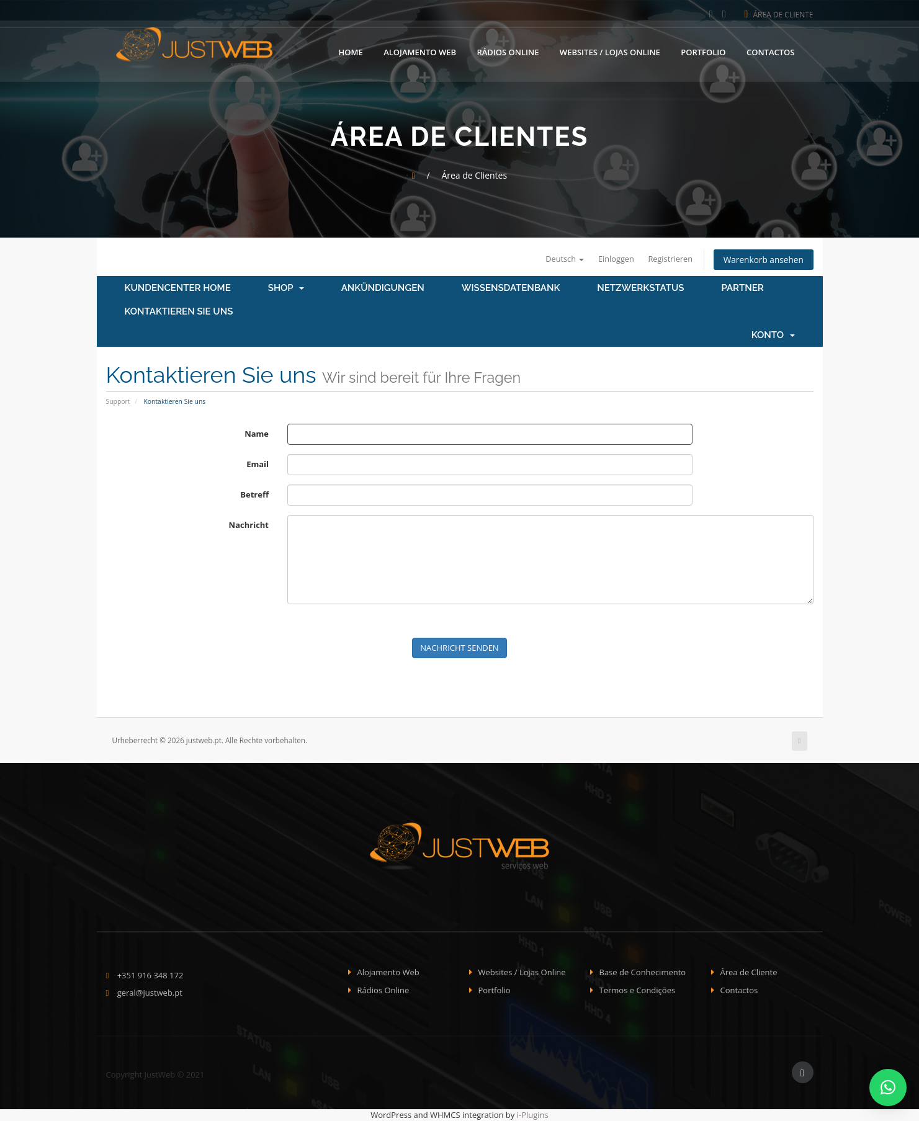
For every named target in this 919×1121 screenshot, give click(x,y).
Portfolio (703, 51)
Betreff (254, 494)
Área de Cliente (779, 14)
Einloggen (611, 258)
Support (118, 401)
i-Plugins (533, 1115)
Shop (286, 288)
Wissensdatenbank (511, 288)
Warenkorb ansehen (762, 260)
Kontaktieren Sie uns (179, 312)
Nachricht (249, 524)
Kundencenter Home (178, 288)
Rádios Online (508, 51)
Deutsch (559, 258)
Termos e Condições (637, 990)
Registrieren (667, 258)
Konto (773, 335)
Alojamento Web (419, 51)
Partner (742, 288)
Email (257, 464)
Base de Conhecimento (642, 972)
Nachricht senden (459, 647)
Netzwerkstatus (640, 288)
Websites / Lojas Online (610, 51)
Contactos (770, 51)
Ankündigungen (382, 288)
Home (351, 51)
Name (256, 433)
